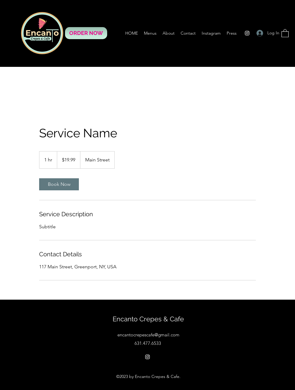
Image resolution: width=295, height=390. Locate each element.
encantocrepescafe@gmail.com (148, 335)
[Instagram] (247, 33)
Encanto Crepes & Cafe (148, 319)
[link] (59, 184)
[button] (285, 33)
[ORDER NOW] (86, 33)
